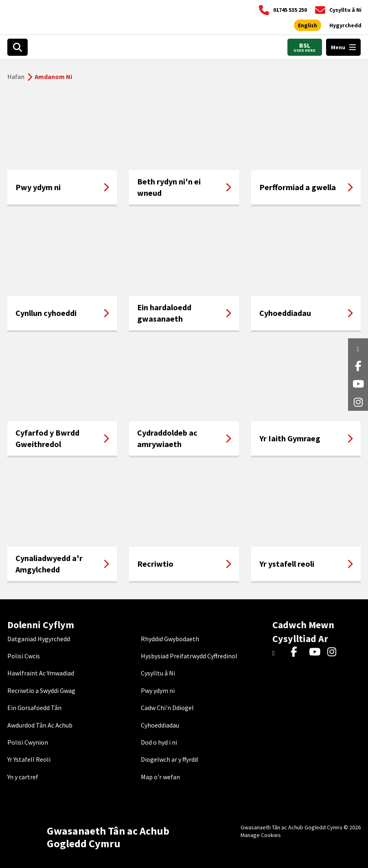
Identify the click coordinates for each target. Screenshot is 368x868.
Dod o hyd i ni (159, 742)
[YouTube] (316, 652)
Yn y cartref (22, 777)
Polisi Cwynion (27, 742)
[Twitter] (279, 652)
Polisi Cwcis (23, 656)
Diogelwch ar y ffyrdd (169, 759)
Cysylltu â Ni (158, 673)
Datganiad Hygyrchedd (38, 639)
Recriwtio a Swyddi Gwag (41, 690)
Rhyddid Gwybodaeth (170, 639)
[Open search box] (17, 47)
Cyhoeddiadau (160, 725)
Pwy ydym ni (158, 690)
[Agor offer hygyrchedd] (345, 26)
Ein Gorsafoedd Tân (34, 708)
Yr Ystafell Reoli (28, 759)
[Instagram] (334, 652)
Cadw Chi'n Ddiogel (167, 708)
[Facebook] (298, 652)
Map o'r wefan (160, 777)
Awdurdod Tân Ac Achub (39, 725)
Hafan (15, 76)
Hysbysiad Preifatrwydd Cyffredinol (189, 656)
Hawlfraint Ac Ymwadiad (40, 673)
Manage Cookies (261, 835)
